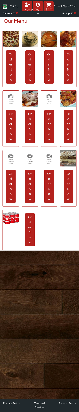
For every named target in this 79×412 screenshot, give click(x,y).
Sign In (38, 7)
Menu (14, 6)
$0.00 (49, 7)
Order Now (11, 67)
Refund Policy (67, 403)
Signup (28, 7)
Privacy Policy (11, 403)
